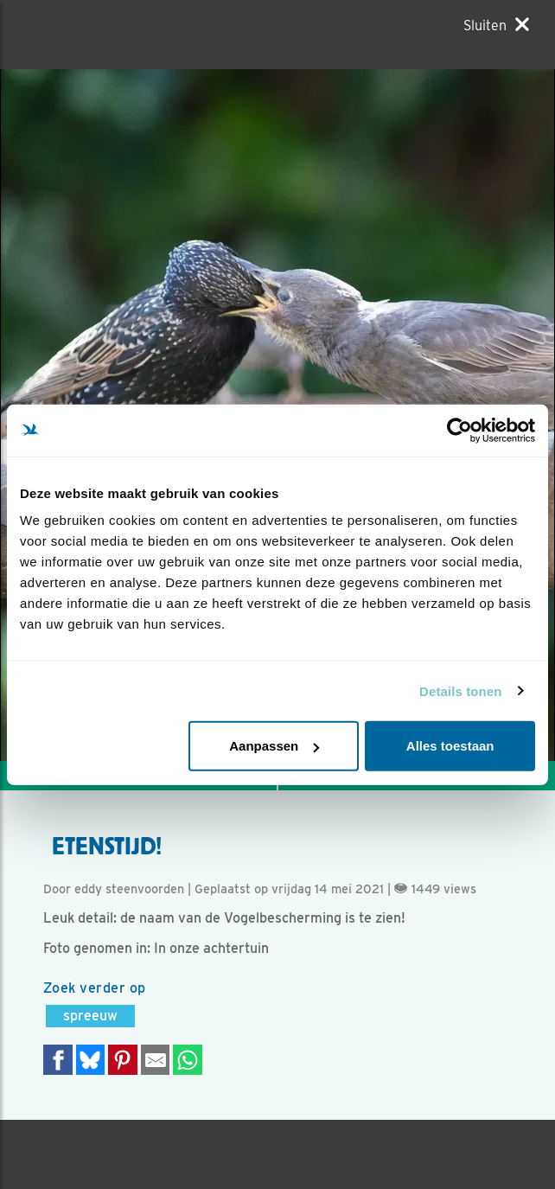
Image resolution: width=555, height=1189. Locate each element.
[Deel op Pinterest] (122, 1060)
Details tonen (460, 690)
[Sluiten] (496, 25)
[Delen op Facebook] (58, 1060)
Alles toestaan (450, 745)
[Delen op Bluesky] (90, 1060)
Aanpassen (274, 745)
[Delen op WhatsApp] (187, 1060)
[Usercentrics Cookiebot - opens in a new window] (459, 430)
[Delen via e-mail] (155, 1060)
